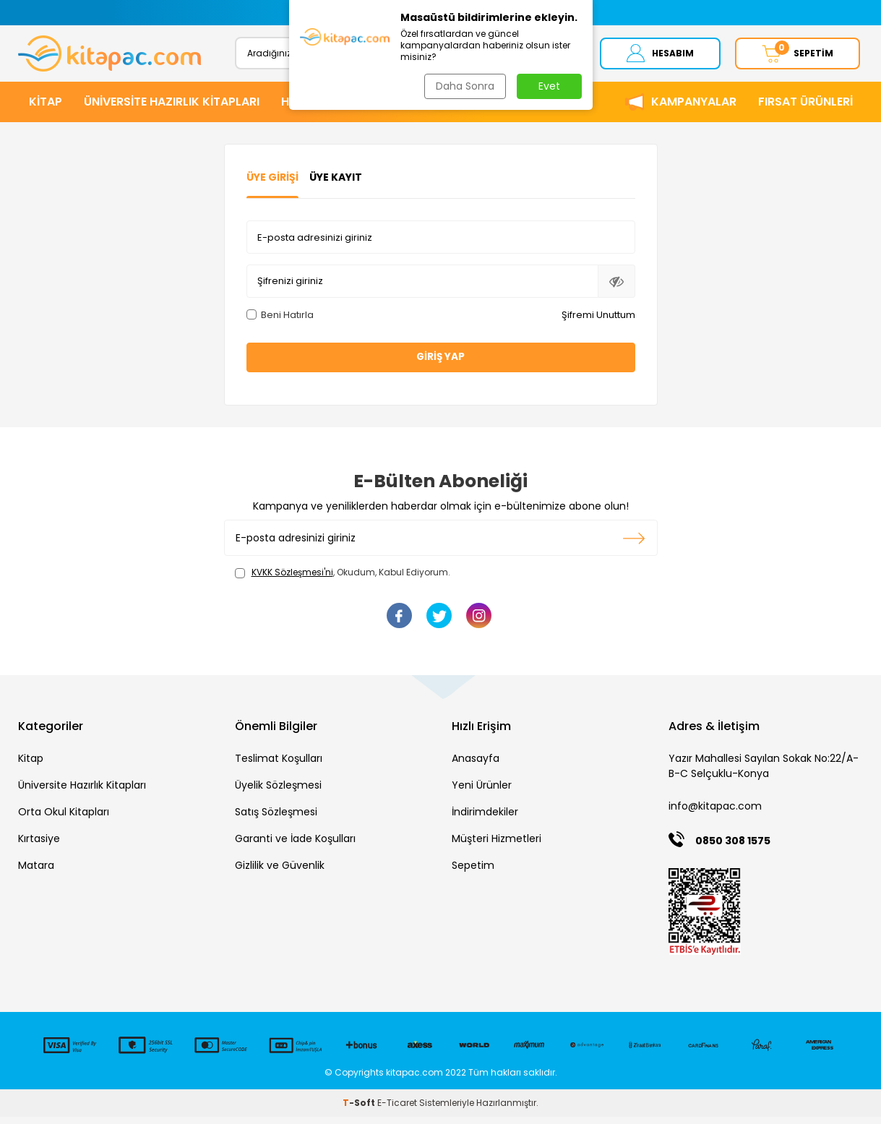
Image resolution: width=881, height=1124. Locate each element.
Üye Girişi (272, 183)
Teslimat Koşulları (278, 765)
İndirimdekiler (485, 819)
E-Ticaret (397, 1110)
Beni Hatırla (280, 321)
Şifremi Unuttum (598, 321)
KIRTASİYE (454, 108)
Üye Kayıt (335, 183)
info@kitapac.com (715, 813)
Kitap (30, 765)
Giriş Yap (440, 363)
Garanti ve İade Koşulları (295, 845)
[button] (298, 13)
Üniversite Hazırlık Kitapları (82, 792)
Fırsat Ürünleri (805, 108)
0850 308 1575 (732, 848)
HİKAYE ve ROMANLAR (342, 108)
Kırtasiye (39, 845)
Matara (36, 872)
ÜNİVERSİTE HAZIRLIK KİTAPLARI (171, 108)
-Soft (360, 1110)
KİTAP (45, 108)
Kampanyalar (693, 108)
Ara (547, 56)
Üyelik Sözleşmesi (278, 792)
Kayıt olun (634, 545)
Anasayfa (475, 765)
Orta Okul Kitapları (63, 819)
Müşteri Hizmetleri (496, 845)
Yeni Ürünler (482, 792)
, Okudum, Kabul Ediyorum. (342, 579)
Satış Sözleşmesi (276, 819)
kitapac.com (414, 1079)
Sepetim (473, 872)
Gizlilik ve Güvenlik (280, 872)
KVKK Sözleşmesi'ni (292, 579)
